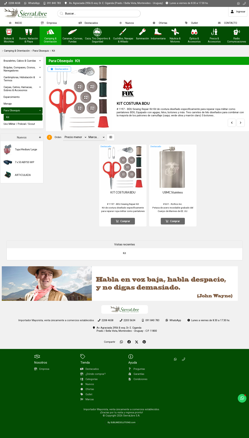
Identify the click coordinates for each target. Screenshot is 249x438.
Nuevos (21, 137)
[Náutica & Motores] (175, 32)
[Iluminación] (142, 32)
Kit (53, 50)
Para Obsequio (41, 50)
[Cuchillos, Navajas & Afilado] (123, 32)
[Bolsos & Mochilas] (9, 32)
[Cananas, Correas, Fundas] (72, 32)
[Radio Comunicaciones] (236, 32)
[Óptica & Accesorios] (194, 32)
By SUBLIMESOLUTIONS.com (121, 422)
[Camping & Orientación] (50, 32)
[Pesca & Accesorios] (214, 32)
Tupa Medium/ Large (26, 149)
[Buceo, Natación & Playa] (29, 32)
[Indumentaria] (158, 32)
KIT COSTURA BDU (133, 103)
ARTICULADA (23, 174)
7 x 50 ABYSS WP (24, 162)
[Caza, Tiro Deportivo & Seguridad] (98, 32)
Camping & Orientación (17, 50)
